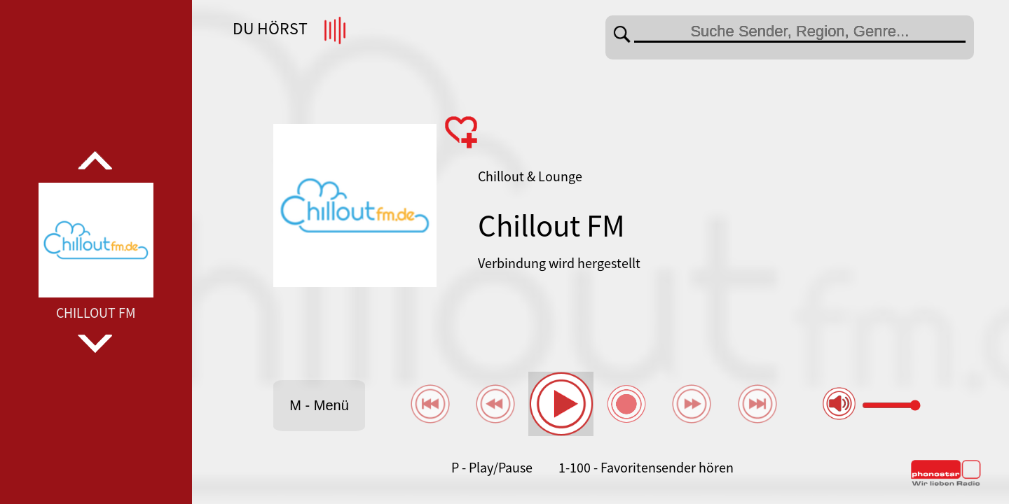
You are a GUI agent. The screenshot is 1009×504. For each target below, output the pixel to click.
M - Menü (318, 405)
